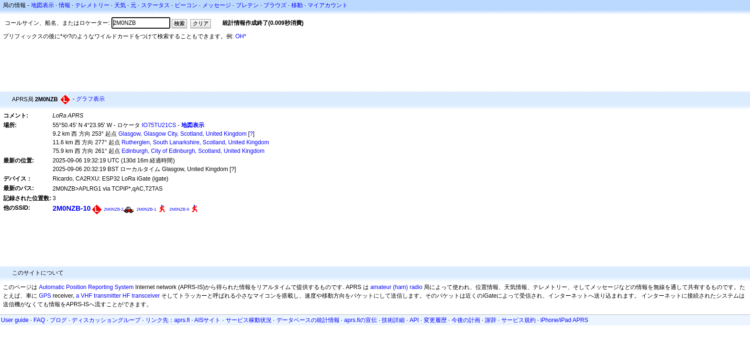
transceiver (146, 295)
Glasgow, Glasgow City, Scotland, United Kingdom (183, 133)
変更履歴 (435, 320)
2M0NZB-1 (146, 209)
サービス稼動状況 (249, 320)
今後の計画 (466, 320)
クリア (201, 23)
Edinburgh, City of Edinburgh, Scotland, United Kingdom (193, 151)
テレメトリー (92, 5)
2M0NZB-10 (72, 208)
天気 (120, 5)
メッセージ (216, 5)
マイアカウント (328, 5)
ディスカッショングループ (106, 320)
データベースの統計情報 (308, 320)
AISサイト (207, 320)
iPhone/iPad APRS (564, 320)
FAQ (39, 320)
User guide (15, 320)
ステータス (155, 5)
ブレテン (247, 5)
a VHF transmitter (98, 295)
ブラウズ (275, 5)
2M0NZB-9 (179, 209)
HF (126, 295)
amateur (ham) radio (396, 287)
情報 (64, 5)
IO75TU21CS (159, 125)
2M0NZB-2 (113, 209)
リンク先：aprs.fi (167, 320)
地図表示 (42, 5)
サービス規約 (518, 320)
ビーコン (186, 5)
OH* (240, 36)
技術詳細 (393, 320)
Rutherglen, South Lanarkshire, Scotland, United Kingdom (195, 142)
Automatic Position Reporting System (86, 287)
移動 (297, 5)
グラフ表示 (90, 99)
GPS (45, 295)
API (414, 320)
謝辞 (490, 320)
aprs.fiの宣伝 (360, 320)
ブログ (58, 320)
